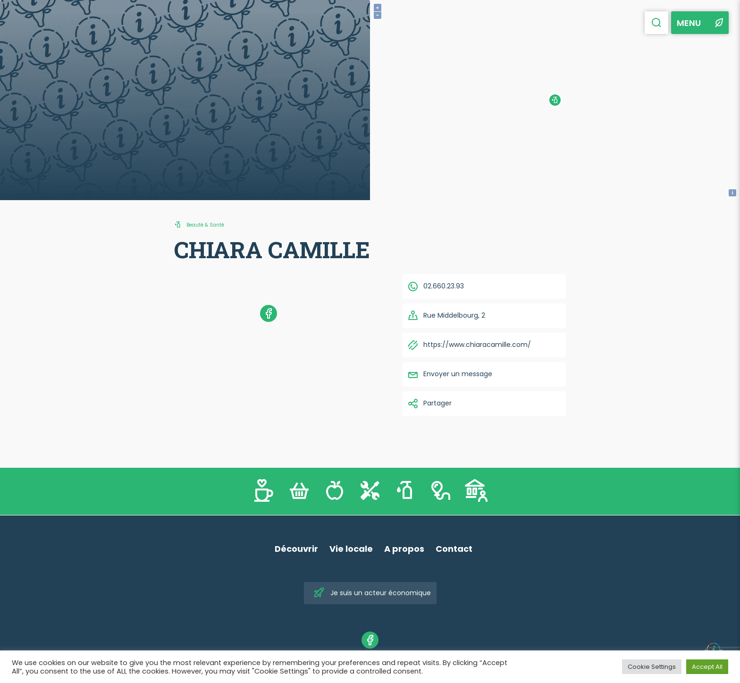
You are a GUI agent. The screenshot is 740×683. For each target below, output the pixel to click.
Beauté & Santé (205, 224)
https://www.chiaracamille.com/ (469, 345)
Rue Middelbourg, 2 (446, 315)
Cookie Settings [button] (652, 666)
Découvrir (296, 549)
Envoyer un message (449, 374)
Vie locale (351, 549)
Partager (429, 403)
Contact (454, 549)
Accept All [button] (707, 666)
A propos (404, 549)
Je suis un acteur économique (372, 593)
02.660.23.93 (435, 286)
